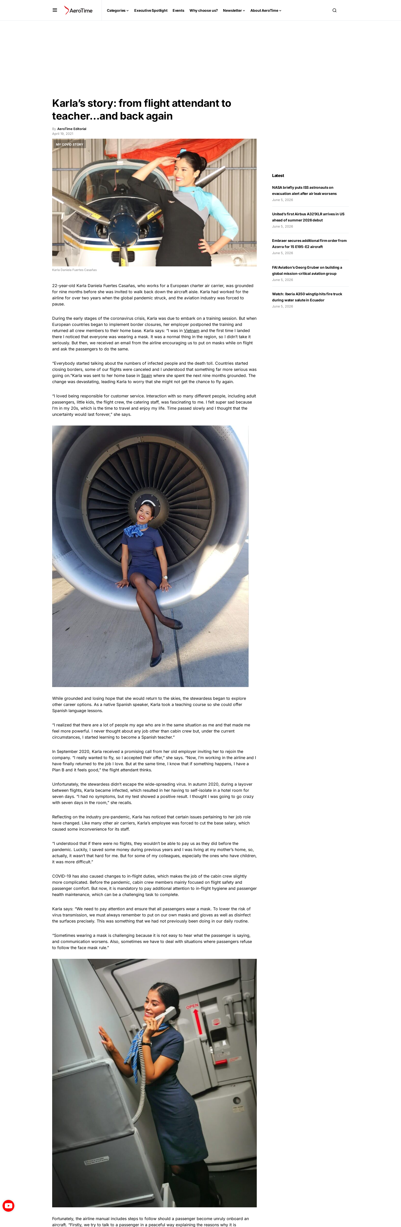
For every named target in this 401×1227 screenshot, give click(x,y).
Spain (146, 375)
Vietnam (191, 330)
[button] (55, 10)
